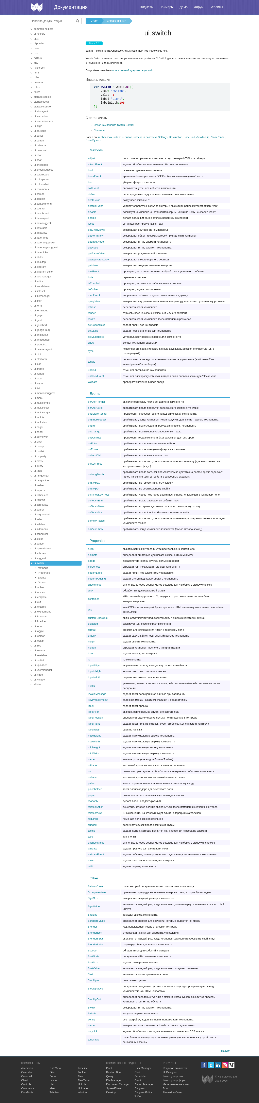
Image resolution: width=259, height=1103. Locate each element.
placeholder (95, 789)
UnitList (82, 1084)
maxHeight (94, 735)
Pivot (109, 1068)
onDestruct (94, 437)
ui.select (39, 519)
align (90, 548)
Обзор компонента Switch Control (114, 124)
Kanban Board (114, 1072)
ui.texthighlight (42, 611)
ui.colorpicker (41, 179)
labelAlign (93, 711)
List (52, 1084)
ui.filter (37, 300)
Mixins (37, 684)
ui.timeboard (41, 616)
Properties (44, 572)
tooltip (91, 830)
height (91, 641)
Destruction (175, 137)
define (91, 194)
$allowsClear (95, 886)
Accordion (27, 1068)
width (91, 866)
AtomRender (218, 137)
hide (90, 277)
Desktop (111, 1092)
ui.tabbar (39, 587)
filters (37, 91)
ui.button (39, 140)
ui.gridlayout (41, 334)
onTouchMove (96, 506)
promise (38, 82)
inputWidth (94, 677)
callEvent (93, 188)
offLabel (92, 765)
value (91, 860)
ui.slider (38, 538)
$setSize (93, 962)
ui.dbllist (38, 257)
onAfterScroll (95, 407)
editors (38, 57)
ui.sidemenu (41, 529)
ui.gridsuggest (42, 339)
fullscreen (39, 67)
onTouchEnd (95, 500)
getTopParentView (98, 259)
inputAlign (94, 665)
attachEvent (95, 164)
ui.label (38, 378)
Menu (53, 1088)
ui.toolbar (39, 635)
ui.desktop (40, 261)
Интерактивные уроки (176, 1084)
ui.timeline (40, 621)
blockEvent (94, 176)
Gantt (138, 1080)
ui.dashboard (41, 213)
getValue (93, 265)
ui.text (37, 601)
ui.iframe (39, 368)
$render (92, 926)
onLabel (92, 777)
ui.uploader (40, 665)
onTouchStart (96, 512)
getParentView (96, 253)
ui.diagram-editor (44, 271)
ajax (36, 38)
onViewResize (96, 520)
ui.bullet (38, 135)
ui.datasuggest (42, 223)
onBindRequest (97, 419)
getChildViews (96, 229)
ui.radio (38, 470)
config (91, 1019)
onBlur (92, 425)
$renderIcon (95, 932)
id (89, 659)
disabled (93, 623)
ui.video (38, 674)
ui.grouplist (40, 344)
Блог (166, 1088)
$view (91, 1007)
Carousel (26, 1076)
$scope (92, 950)
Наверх (225, 1050)
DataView (55, 1068)
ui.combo (39, 193)
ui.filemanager (42, 295)
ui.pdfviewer (41, 436)
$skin (91, 974)
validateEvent (96, 854)
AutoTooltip (202, 137)
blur (90, 182)
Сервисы (216, 7)
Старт (94, 20)
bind (90, 170)
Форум (199, 7)
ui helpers (39, 33)
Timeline (83, 1068)
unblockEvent (96, 376)
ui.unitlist (39, 660)
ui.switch (39, 563)
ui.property (40, 456)
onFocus (93, 449)
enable (92, 217)
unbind (92, 370)
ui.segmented (42, 514)
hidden (92, 647)
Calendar (26, 1072)
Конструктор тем (173, 1076)
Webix (207, 1079)
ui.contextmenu (43, 203)
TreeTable (83, 1080)
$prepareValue (96, 920)
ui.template (40, 597)
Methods (43, 567)
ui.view (137, 137)
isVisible (93, 289)
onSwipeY (94, 488)
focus (91, 223)
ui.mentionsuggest (44, 393)
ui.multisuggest (42, 412)
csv (36, 53)
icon (90, 653)
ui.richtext (39, 499)
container (93, 598)
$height (92, 914)
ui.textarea (40, 606)
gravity (92, 635)
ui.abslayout (41, 111)
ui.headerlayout (43, 349)
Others (42, 582)
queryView (94, 301)
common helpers (43, 28)
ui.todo (38, 626)
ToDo (138, 1096)
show (91, 342)
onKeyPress (95, 463)
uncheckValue (96, 842)
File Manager (114, 1080)
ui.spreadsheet (42, 548)
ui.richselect (41, 495)
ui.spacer (39, 543)
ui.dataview (40, 232)
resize (91, 319)
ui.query (38, 465)
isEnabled (94, 283)
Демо (183, 7)
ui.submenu (40, 553)
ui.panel (38, 431)
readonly (93, 801)
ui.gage (38, 315)
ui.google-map (42, 329)
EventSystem (93, 140)
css (90, 609)
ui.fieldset (39, 291)
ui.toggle (39, 631)
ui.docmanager (42, 276)
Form (53, 1076)
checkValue (94, 584)
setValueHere (96, 336)
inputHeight (94, 671)
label (90, 705)
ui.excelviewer (42, 286)
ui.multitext (40, 417)
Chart (24, 1080)
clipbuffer (39, 43)
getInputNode (96, 241)
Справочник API (116, 20)
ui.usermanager (43, 669)
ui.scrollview (41, 504)
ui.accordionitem (43, 121)
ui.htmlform (40, 359)
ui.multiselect (41, 407)
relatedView (95, 812)
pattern (92, 783)
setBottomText (96, 324)
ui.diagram (40, 266)
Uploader (83, 1088)
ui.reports (39, 490)
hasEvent (93, 271)
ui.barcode (40, 130)
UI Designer (170, 1072)
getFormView (95, 235)
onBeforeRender (97, 413)
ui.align (38, 125)
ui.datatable (40, 227)
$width (92, 1013)
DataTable (27, 1092)
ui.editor (38, 281)
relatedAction (95, 806)
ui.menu (38, 397)
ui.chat (37, 159)
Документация (71, 7)
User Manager (143, 1068)
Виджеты (146, 7)
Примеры (166, 7)
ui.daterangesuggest (46, 247)
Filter (52, 1072)
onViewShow (95, 529)
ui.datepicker (41, 252)
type (90, 836)
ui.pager (38, 427)
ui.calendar (40, 145)
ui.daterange (41, 237)
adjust (91, 158)
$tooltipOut (94, 999)
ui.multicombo (42, 402)
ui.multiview (40, 422)
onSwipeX (94, 482)
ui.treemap (40, 650)
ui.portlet (39, 451)
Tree (80, 1076)
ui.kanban (39, 373)
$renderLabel (96, 944)
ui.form (38, 305)
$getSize (93, 898)
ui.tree (37, 645)
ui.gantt (38, 320)
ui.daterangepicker (44, 242)
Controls (26, 1084)
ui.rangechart (41, 475)
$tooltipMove (95, 988)
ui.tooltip (39, 640)
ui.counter (39, 208)
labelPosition (95, 717)
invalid (92, 685)
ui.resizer (39, 485)
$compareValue (97, 892)
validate (92, 381)
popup (91, 795)
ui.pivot (38, 441)
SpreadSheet (114, 1088)
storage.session (43, 106)
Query (109, 1076)
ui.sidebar (39, 524)
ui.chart (38, 155)
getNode (93, 247)
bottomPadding (97, 578)
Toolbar (82, 1072)
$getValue (94, 906)
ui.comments (41, 189)
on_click (93, 1031)
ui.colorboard (41, 174)
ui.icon (37, 363)
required (93, 818)
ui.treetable (40, 655)
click (90, 590)
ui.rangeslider (42, 480)
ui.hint (37, 354)
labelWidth (94, 729)
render (92, 312)
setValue (93, 330)
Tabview (54, 1092)
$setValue (94, 968)
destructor (94, 200)
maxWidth (94, 741)
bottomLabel (95, 572)
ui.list (37, 388)
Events (42, 577)
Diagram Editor (143, 1092)
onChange (94, 431)
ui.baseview (149, 137)
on (89, 771)
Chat (137, 1072)
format (92, 629)
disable (92, 211)
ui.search (39, 509)
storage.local (41, 101)
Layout (53, 1080)
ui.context (39, 198)
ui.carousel (40, 150)
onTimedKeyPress (98, 494)
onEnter (92, 443)
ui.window (39, 679)
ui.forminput (41, 310)
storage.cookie (42, 96)
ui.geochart (40, 325)
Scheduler (140, 1076)
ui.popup (39, 446)
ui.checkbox (41, 164)
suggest (92, 824)
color (36, 48)
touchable (93, 1039)
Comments (27, 1088)
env (36, 62)
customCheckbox (98, 617)
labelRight (94, 723)
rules (36, 87)
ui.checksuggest (43, 169)
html (36, 72)
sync (90, 350)
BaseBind (189, 137)
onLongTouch (96, 474)
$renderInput (95, 938)
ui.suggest (40, 558)
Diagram (139, 1088)
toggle (91, 361)
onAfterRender (96, 401)
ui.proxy (38, 461)
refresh (92, 307)
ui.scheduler (41, 533)
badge (91, 560)
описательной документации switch (134, 70)
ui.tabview (40, 592)
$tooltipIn (93, 980)
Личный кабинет (173, 1092)
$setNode (93, 956)
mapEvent (94, 295)
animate (92, 554)
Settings (163, 137)
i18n (36, 77)
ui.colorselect (41, 184)
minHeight (94, 747)
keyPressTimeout (98, 699)
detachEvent (95, 205)
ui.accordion (41, 116)
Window (82, 1092)
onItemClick (95, 455)
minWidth (93, 753)
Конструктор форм (174, 1080)
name (91, 759)
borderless (94, 566)
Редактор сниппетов (175, 1068)
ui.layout (39, 383)
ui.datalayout (41, 218)
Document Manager (117, 1084)
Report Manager (144, 1084)
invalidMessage (97, 693)
